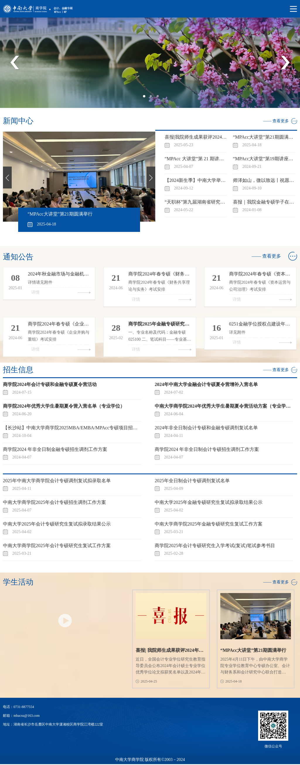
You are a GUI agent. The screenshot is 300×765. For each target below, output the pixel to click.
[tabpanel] (150, 63)
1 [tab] (146, 98)
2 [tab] (153, 98)
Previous (15, 63)
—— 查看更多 (276, 121)
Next (285, 63)
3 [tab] (159, 98)
